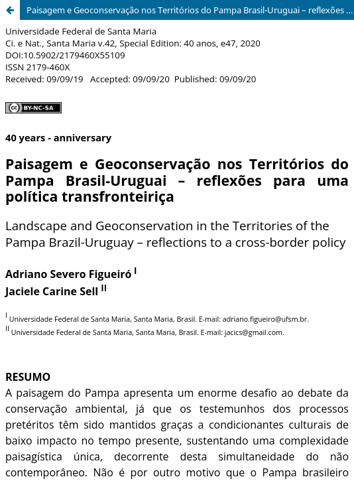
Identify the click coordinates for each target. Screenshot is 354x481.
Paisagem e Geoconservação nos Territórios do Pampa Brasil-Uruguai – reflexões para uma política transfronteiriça (190, 10)
